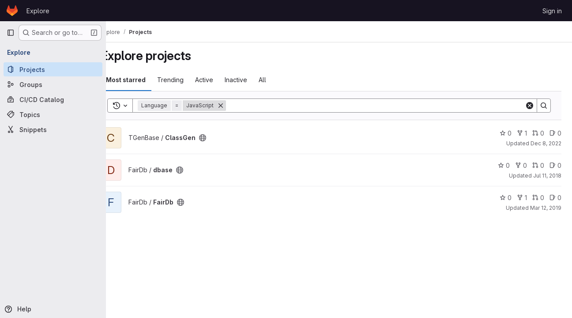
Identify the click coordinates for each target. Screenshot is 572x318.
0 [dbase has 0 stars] (504, 165)
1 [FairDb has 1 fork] (522, 197)
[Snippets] (53, 129)
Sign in (552, 11)
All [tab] (278, 79)
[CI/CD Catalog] (53, 99)
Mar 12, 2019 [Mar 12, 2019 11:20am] (545, 207)
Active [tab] (220, 79)
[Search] (383, 105)
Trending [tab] (186, 79)
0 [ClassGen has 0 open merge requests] (538, 133)
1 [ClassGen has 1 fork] (522, 133)
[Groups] (53, 84)
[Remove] (237, 105)
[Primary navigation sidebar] (11, 33)
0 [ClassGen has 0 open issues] (555, 133)
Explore (37, 11)
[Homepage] (12, 11)
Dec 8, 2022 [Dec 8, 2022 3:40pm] (546, 143)
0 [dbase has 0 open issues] (555, 165)
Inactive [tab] (252, 79)
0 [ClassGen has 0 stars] (506, 133)
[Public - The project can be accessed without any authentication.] (218, 137)
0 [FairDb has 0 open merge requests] (538, 197)
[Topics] (53, 114)
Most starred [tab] (142, 79)
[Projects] (53, 69)
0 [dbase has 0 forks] (521, 165)
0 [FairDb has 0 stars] (506, 197)
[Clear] (529, 105)
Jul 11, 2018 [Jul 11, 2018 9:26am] (547, 175)
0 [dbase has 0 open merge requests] (538, 165)
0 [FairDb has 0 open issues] (555, 197)
